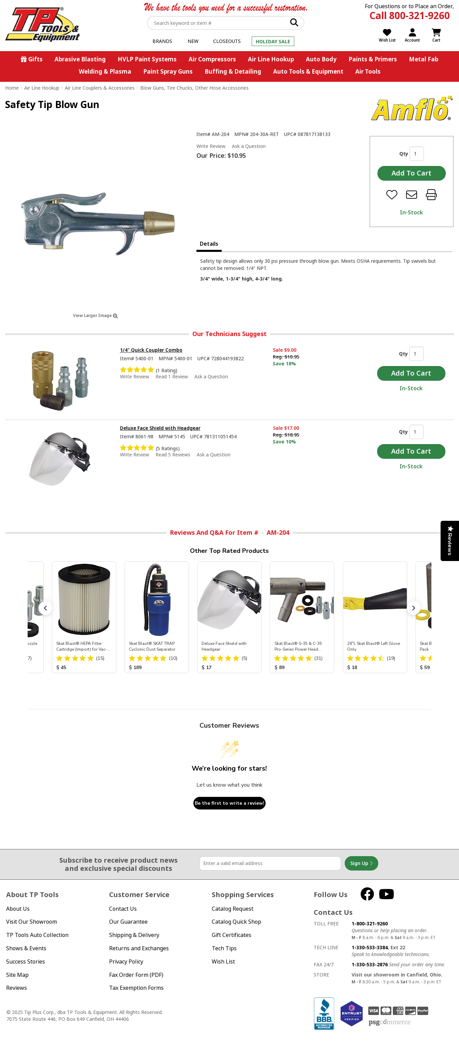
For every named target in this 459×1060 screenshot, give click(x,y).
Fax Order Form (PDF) (136, 975)
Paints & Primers (373, 59)
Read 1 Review (172, 376)
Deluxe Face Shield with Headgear (160, 428)
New (193, 41)
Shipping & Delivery (134, 935)
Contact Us (123, 908)
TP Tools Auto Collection (37, 935)
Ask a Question (249, 146)
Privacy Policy (126, 961)
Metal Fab (423, 59)
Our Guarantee (128, 921)
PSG (389, 1022)
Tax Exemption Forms (136, 987)
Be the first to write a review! (229, 803)
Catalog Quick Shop (236, 921)
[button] (45, 608)
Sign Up (361, 863)
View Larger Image (95, 315)
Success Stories (25, 961)
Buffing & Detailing (233, 71)
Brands (162, 41)
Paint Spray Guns (168, 71)
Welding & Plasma (105, 71)
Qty (403, 153)
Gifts (35, 59)
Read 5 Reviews (173, 454)
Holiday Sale (273, 41)
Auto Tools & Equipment (308, 71)
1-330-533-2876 (370, 964)
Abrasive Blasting (80, 59)
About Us (18, 908)
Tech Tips (224, 948)
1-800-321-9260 (370, 923)
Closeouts (227, 41)
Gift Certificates (231, 935)
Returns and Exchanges (139, 948)
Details (209, 243)
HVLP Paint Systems (147, 59)
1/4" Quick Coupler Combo (151, 350)
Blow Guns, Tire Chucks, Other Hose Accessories (194, 88)
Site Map (17, 975)
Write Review (210, 146)
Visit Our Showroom (31, 921)
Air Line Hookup (271, 59)
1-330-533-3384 (370, 947)
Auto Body (321, 59)
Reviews (16, 987)
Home (12, 88)
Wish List (223, 961)
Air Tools (368, 71)
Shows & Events (26, 948)
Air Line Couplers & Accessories (100, 88)
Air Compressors (212, 59)
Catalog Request (232, 908)
